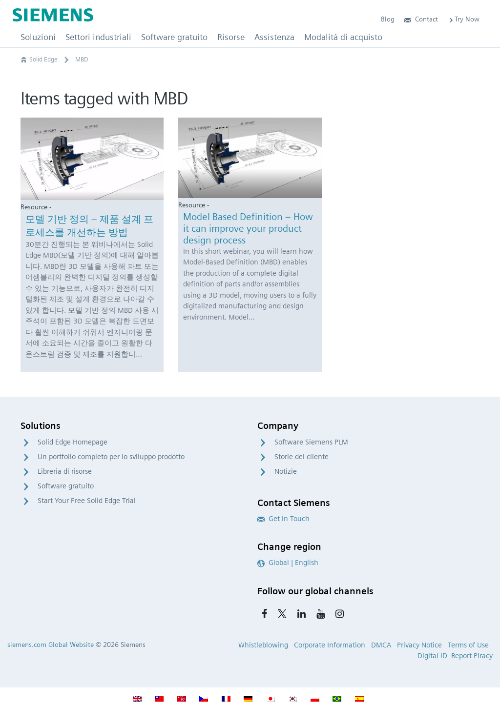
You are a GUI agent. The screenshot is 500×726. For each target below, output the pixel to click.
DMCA (381, 645)
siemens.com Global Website (50, 644)
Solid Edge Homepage (72, 442)
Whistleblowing (263, 645)
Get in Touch (283, 518)
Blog (388, 19)
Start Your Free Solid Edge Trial (87, 500)
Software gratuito (66, 486)
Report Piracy (472, 655)
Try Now (463, 19)
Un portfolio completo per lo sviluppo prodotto (111, 456)
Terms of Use (468, 645)
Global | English (287, 562)
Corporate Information (329, 645)
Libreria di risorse (65, 471)
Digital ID (432, 655)
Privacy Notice (419, 645)
